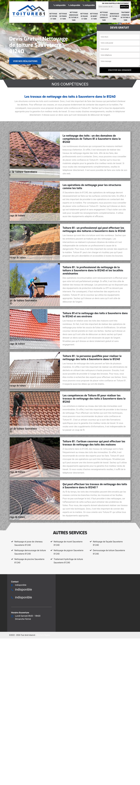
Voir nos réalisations (25, 61)
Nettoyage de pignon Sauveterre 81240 (68, 552)
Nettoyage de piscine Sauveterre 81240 (29, 561)
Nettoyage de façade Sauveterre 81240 (108, 543)
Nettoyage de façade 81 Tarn (84, 16)
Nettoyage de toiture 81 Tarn (53, 16)
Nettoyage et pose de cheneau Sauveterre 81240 (28, 543)
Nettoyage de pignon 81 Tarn (63, 16)
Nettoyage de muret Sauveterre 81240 (68, 543)
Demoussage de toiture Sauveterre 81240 (109, 552)
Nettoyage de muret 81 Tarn (94, 16)
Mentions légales (43, 635)
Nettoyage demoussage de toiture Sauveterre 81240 (30, 552)
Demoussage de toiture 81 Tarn (114, 16)
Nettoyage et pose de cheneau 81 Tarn (104, 16)
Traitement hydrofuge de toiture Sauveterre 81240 (68, 561)
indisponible (60, 5)
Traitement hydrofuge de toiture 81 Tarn (125, 16)
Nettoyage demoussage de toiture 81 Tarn (74, 16)
